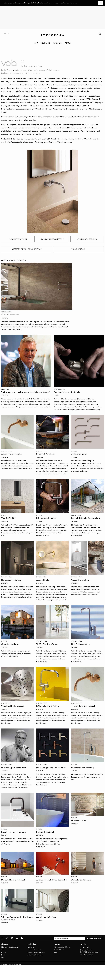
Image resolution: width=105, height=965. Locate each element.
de (5, 34)
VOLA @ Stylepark (78, 249)
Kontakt (3, 952)
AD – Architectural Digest (62, 947)
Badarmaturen (20, 70)
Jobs (2, 958)
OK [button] (100, 3)
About (68, 43)
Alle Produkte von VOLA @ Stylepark (27, 249)
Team (3, 950)
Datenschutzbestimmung (35, 955)
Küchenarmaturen (33, 73)
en (8, 34)
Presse (3, 955)
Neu (36, 43)
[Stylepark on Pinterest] (11, 938)
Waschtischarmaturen (36, 70)
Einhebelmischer (53, 70)
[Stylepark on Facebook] (2, 938)
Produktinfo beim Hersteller (52, 239)
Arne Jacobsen (35, 66)
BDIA (55, 952)
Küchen (4, 73)
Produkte (45, 43)
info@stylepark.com (86, 955)
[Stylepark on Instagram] (6, 938)
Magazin (57, 43)
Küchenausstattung (16, 73)
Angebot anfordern (18, 239)
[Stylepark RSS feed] (21, 938)
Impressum (31, 947)
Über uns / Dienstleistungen (10, 947)
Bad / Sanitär (7, 70)
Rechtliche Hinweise (34, 950)
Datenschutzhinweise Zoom (36, 952)
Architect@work (59, 950)
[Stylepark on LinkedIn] (16, 938)
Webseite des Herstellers (87, 239)
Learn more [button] (73, 3)
